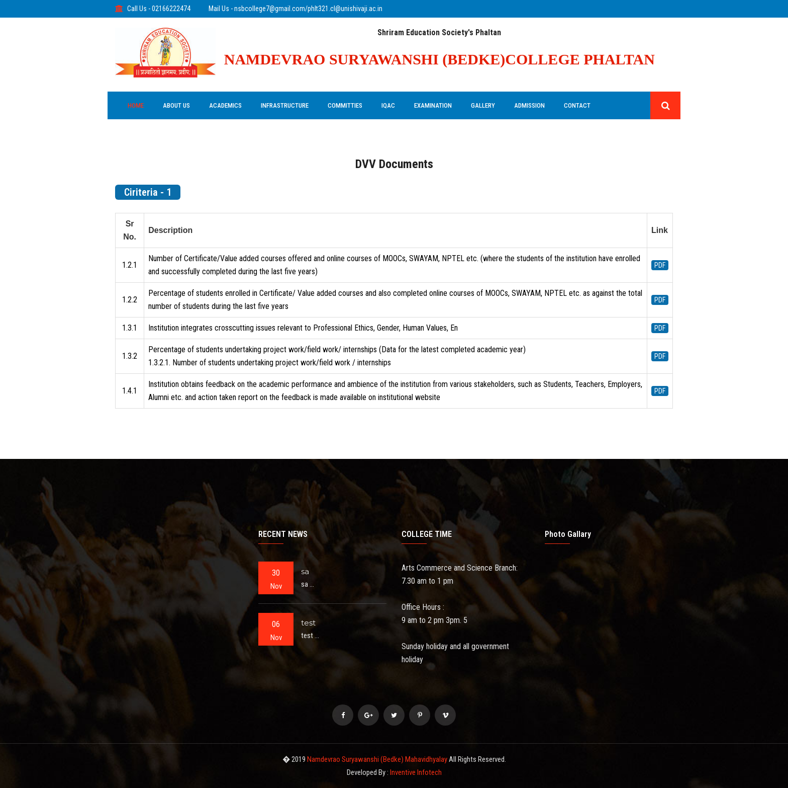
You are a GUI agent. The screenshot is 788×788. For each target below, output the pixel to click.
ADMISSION (529, 105)
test (308, 622)
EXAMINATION (433, 105)
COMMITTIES (345, 105)
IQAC (388, 105)
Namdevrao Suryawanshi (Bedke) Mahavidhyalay (378, 759)
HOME (136, 105)
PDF (659, 265)
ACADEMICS (225, 105)
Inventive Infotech (416, 772)
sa (305, 571)
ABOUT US (176, 105)
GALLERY (483, 105)
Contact (577, 105)
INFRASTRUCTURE (285, 105)
